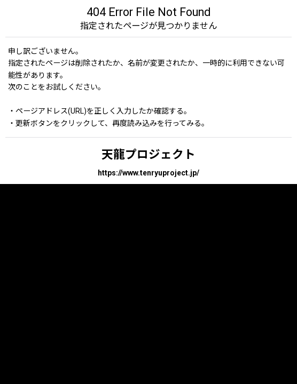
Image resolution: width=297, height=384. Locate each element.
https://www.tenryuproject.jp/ (148, 173)
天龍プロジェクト (148, 154)
